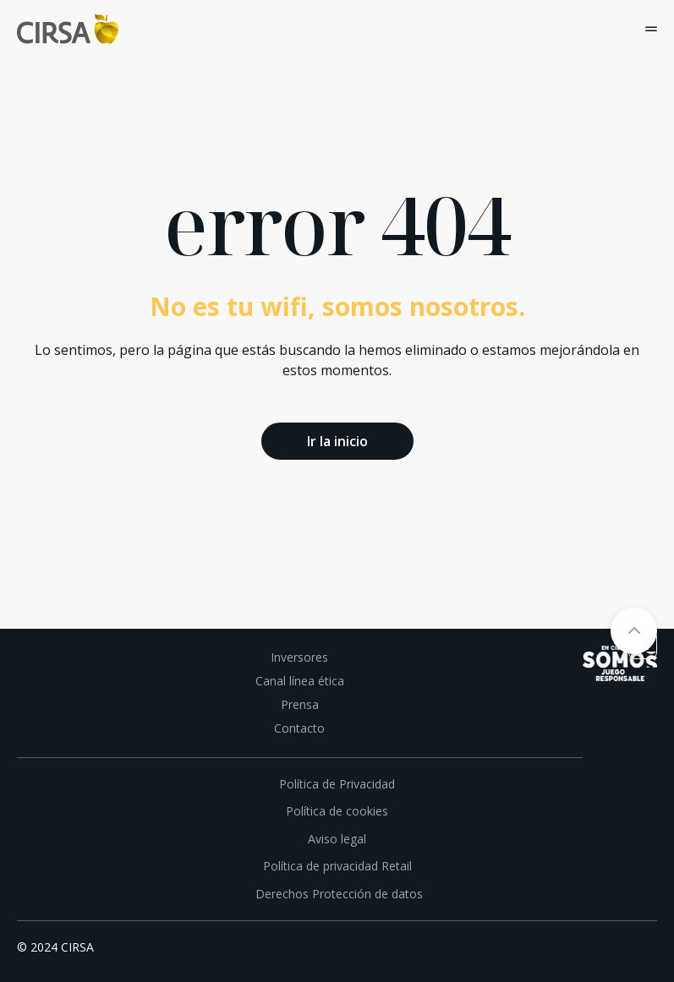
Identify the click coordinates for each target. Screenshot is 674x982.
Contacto (299, 728)
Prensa (300, 704)
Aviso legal (337, 839)
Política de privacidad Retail (337, 866)
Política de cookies (337, 811)
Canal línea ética (299, 681)
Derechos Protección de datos (337, 894)
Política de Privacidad (337, 784)
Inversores (299, 657)
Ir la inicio (337, 441)
